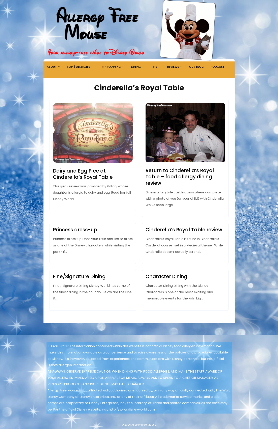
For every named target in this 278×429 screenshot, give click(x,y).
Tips (154, 67)
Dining (136, 67)
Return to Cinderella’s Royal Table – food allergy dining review (180, 176)
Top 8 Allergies (78, 67)
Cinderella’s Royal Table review (184, 229)
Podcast (217, 67)
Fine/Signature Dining (79, 276)
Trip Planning (110, 67)
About (52, 67)
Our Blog (196, 67)
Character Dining (166, 276)
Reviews (173, 67)
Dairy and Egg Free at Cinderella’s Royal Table (83, 174)
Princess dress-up (75, 229)
